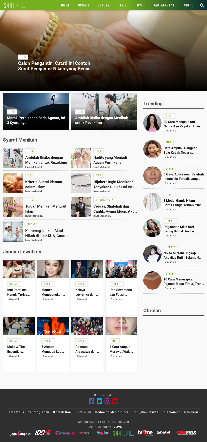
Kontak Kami (63, 412)
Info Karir (191, 412)
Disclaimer (172, 412)
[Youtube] (115, 401)
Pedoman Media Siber (111, 412)
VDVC (118, 426)
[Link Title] (14, 5)
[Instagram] (107, 401)
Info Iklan (84, 412)
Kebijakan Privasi (146, 412)
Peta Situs (16, 412)
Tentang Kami (38, 412)
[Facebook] (92, 401)
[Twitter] (99, 401)
